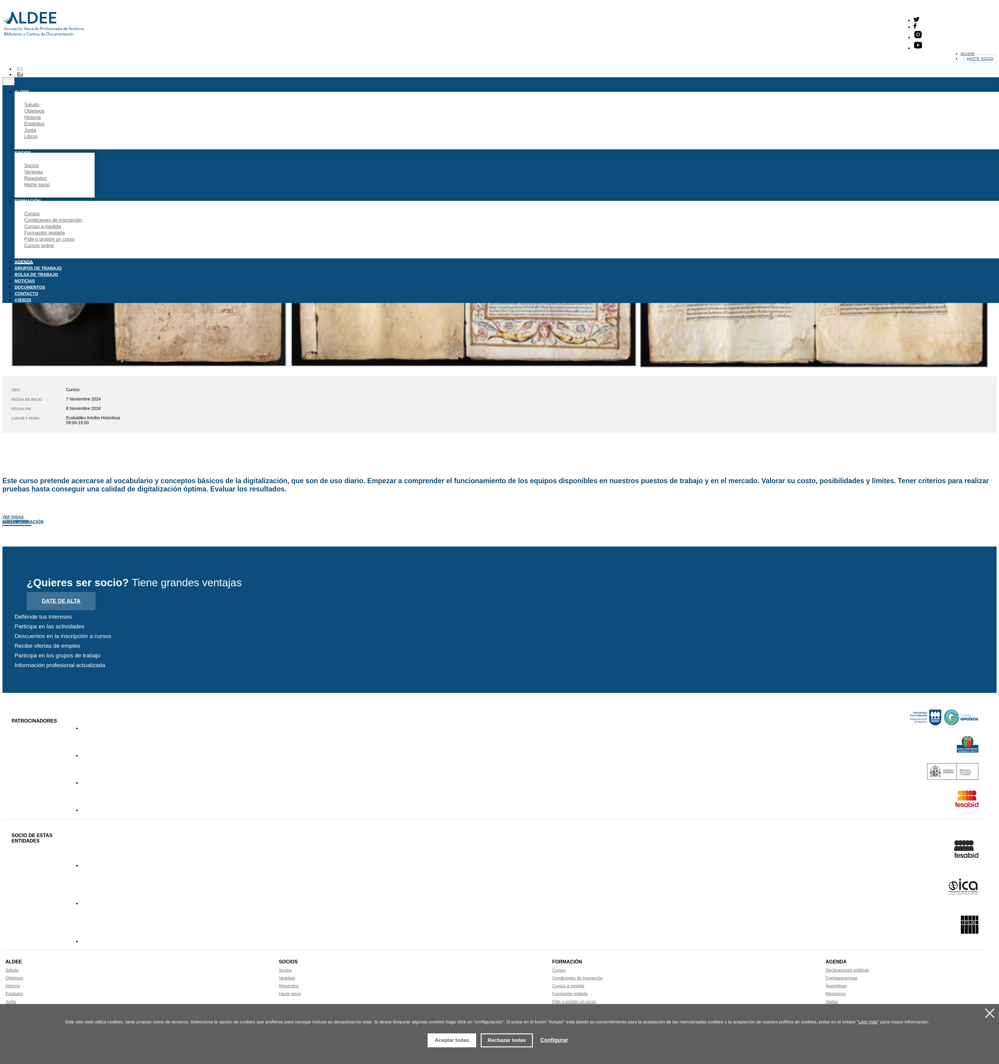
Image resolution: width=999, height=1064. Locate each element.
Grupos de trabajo (38, 268)
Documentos (30, 287)
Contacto (26, 293)
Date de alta (61, 601)
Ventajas (33, 172)
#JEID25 (23, 300)
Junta (30, 130)
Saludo (31, 104)
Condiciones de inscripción (53, 220)
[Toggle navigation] (8, 81)
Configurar (554, 1040)
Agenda (24, 261)
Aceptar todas (452, 1040)
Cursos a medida (42, 226)
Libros (31, 136)
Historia (32, 117)
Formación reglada (44, 232)
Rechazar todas (507, 1040)
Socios (31, 165)
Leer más (868, 1021)
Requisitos (35, 178)
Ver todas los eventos (15, 519)
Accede (967, 53)
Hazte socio (980, 58)
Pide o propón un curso (49, 239)
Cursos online (39, 245)
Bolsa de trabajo (36, 274)
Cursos (32, 213)
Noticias (25, 280)
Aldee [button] (22, 91)
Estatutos (34, 123)
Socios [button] (23, 152)
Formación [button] (28, 200)
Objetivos (34, 111)
